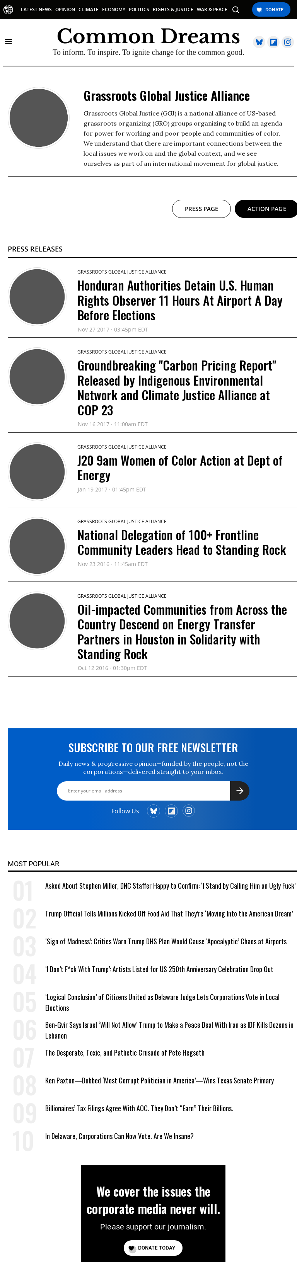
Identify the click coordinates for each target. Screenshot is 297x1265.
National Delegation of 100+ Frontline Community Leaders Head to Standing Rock (181, 541)
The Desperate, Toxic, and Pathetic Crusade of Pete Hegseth (125, 1052)
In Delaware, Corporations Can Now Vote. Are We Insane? (119, 1136)
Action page (267, 209)
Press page (201, 209)
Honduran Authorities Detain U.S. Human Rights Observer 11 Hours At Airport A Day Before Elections (180, 300)
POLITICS (139, 10)
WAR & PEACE (212, 10)
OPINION (65, 10)
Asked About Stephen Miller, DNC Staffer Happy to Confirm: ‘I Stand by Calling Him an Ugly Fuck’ (170, 886)
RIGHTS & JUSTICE (173, 10)
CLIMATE (89, 10)
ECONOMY (113, 10)
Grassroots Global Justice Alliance (122, 272)
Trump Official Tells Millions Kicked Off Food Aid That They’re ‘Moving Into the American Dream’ (169, 913)
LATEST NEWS (36, 10)
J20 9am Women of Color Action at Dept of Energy (180, 467)
